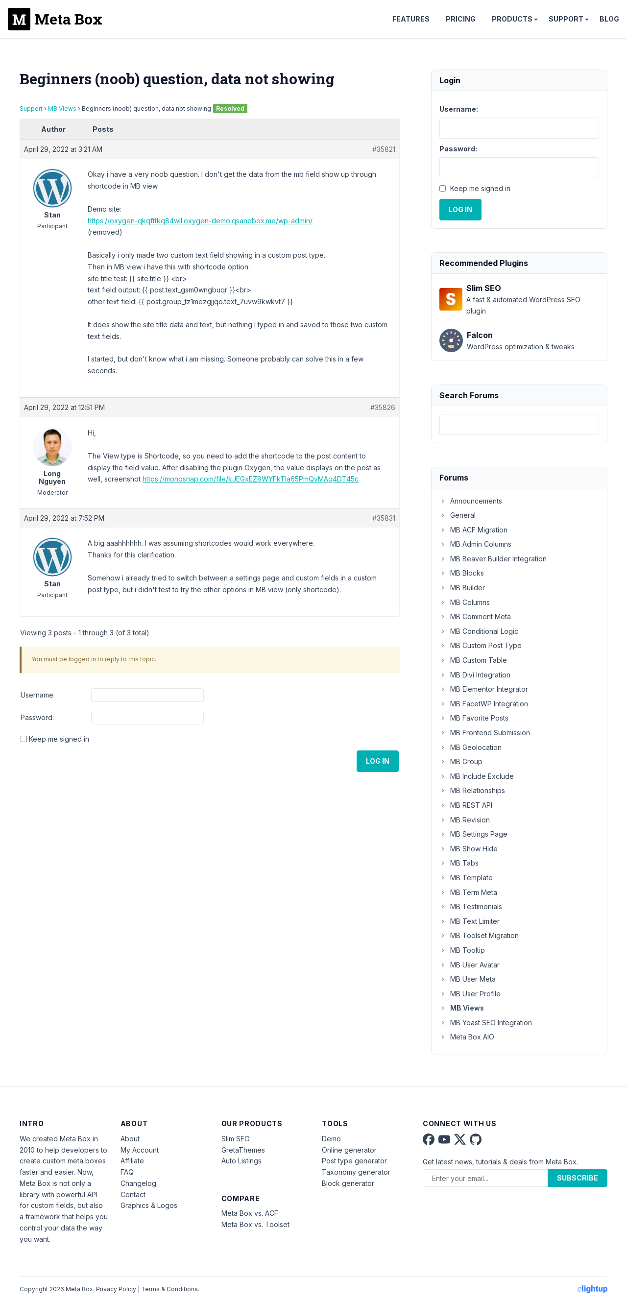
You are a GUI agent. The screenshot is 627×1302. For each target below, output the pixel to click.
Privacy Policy (116, 1289)
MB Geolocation (470, 747)
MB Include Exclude (476, 776)
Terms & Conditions (169, 1289)
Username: (38, 695)
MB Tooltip (462, 950)
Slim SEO (235, 1138)
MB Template (466, 877)
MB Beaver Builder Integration (493, 559)
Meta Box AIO (466, 1037)
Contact (133, 1194)
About (130, 1138)
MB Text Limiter (469, 921)
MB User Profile (470, 993)
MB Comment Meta (475, 616)
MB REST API (465, 805)
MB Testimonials (470, 906)
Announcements (470, 501)
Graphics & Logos (149, 1205)
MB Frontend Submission (484, 732)
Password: (37, 717)
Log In (377, 761)
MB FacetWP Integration (483, 703)
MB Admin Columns (475, 544)
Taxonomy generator (356, 1172)
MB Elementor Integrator (483, 689)
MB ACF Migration (473, 530)
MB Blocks (461, 573)
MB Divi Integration (474, 675)
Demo (331, 1138)
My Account (140, 1150)
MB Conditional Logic (478, 631)
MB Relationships (472, 790)
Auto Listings (241, 1161)
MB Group (460, 761)
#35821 (383, 149)
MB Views (62, 108)
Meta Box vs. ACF (249, 1213)
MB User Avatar (469, 965)
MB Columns (464, 602)
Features (411, 19)
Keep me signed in (59, 739)
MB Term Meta (468, 892)
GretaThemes (243, 1150)
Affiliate (132, 1161)
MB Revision (464, 820)
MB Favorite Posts (473, 718)
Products (512, 19)
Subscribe (577, 1178)
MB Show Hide (468, 848)
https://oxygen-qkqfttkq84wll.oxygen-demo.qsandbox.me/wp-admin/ (200, 221)
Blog (609, 19)
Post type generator (354, 1161)
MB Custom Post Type (480, 645)
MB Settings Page (473, 834)
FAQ (127, 1172)
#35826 (382, 407)
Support (566, 19)
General (457, 515)
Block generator (348, 1183)
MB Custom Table (473, 660)
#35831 (383, 518)
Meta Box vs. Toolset (255, 1224)
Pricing (461, 19)
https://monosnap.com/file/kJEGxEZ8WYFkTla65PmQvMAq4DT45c (251, 479)
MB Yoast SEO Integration (485, 1022)
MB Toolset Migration (479, 935)
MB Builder (462, 587)
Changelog (138, 1183)
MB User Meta (467, 979)
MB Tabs (459, 863)
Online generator (349, 1150)
